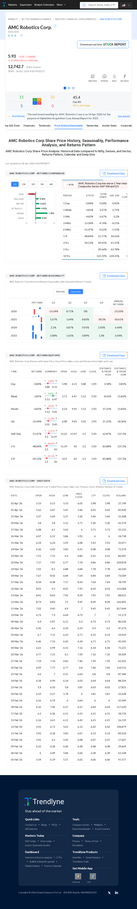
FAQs (54, 824)
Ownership (92, 125)
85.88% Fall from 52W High (24, 60)
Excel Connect (102, 828)
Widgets (98, 824)
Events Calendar (52, 865)
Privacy (76, 841)
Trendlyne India (80, 861)
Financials (29, 125)
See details (124, 116)
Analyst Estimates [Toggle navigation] (44, 4)
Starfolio (76, 857)
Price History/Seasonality (68, 125)
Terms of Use (91, 841)
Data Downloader (81, 828)
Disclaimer (77, 845)
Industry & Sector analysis (38, 857)
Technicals (45, 125)
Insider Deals (109, 125)
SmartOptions (93, 857)
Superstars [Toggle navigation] (26, 4)
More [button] (61, 4)
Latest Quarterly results (37, 845)
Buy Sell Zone (12, 125)
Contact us (31, 824)
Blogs (44, 824)
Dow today (46, 841)
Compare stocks (80, 824)
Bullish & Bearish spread (42, 861)
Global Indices (32, 865)
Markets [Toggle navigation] (12, 4)
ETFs (59, 857)
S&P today (30, 841)
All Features (31, 828)
